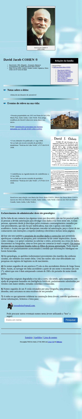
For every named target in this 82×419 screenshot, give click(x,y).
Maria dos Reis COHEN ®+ (65, 79)
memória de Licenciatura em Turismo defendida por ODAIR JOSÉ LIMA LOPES (26, 128)
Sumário (28, 337)
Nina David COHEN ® (63, 70)
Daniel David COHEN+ (64, 75)
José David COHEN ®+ (64, 73)
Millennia (59, 342)
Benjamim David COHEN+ (65, 71)
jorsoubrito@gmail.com (21, 305)
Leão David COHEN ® (64, 76)
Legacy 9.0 (51, 342)
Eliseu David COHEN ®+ (64, 81)
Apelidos (38, 337)
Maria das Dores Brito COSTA (62, 67)
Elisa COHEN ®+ (62, 78)
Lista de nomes (50, 337)
